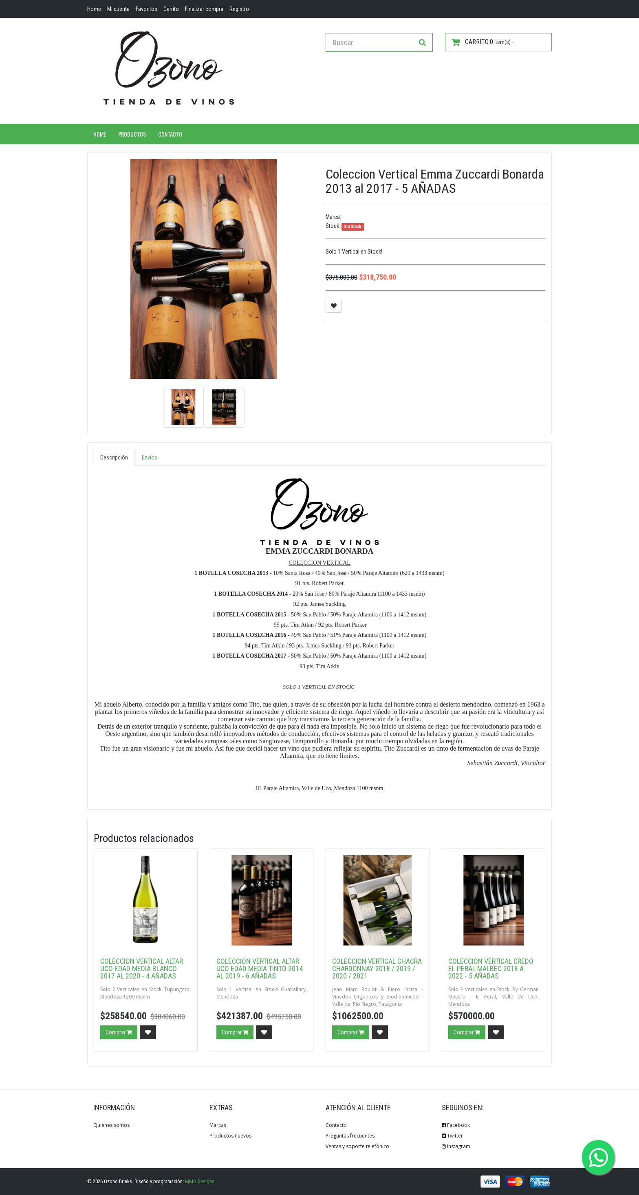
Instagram (456, 1146)
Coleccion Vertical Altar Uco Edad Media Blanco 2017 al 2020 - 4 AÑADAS (141, 968)
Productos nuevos (230, 1135)
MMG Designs (199, 1181)
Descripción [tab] (114, 457)
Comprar (119, 1032)
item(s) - (482, 42)
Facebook (456, 1125)
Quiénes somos (111, 1125)
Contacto (170, 134)
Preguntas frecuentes (350, 1135)
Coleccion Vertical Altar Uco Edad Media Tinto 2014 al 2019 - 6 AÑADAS (259, 968)
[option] (203, 269)
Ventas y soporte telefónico (357, 1146)
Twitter (452, 1135)
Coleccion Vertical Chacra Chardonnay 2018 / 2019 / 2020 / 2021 (377, 968)
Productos (132, 134)
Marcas (217, 1125)
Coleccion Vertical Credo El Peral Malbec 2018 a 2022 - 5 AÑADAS (490, 968)
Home (99, 134)
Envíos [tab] (149, 457)
